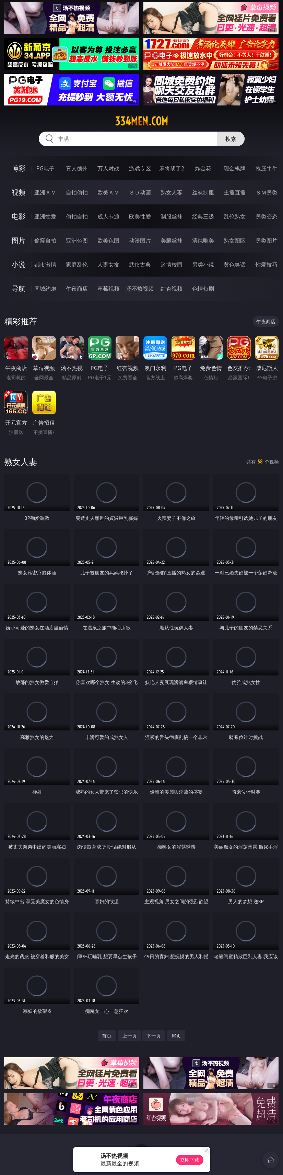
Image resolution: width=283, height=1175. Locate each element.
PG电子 (45, 168)
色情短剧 (203, 288)
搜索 (230, 139)
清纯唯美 (203, 240)
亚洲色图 (77, 240)
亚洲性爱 (45, 216)
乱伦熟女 (235, 216)
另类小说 (203, 264)
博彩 (18, 168)
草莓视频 (108, 288)
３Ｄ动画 (140, 192)
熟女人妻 (171, 192)
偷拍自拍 (77, 216)
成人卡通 (108, 216)
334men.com (141, 121)
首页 (106, 1035)
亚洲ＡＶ (45, 192)
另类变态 (267, 216)
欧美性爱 (140, 216)
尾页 (176, 1035)
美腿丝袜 (171, 240)
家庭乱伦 (77, 264)
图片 (18, 240)
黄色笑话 (235, 264)
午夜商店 (77, 288)
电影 (18, 216)
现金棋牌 (235, 168)
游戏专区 (140, 168)
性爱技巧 (267, 264)
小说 (18, 264)
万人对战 (108, 168)
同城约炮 (45, 288)
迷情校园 (171, 264)
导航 (18, 288)
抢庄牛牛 (267, 168)
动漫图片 (140, 240)
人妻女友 (108, 264)
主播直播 (235, 192)
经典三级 (203, 216)
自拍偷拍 (77, 192)
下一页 (153, 1035)
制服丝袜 (171, 216)
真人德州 (77, 168)
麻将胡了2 (171, 168)
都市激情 (45, 264)
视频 (18, 192)
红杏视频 (171, 288)
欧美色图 (108, 240)
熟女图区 (235, 240)
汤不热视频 (140, 288)
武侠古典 (140, 264)
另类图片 (267, 240)
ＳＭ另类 (267, 192)
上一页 (129, 1035)
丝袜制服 (203, 192)
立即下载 (189, 1159)
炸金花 (203, 168)
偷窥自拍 (45, 240)
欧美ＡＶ (108, 192)
